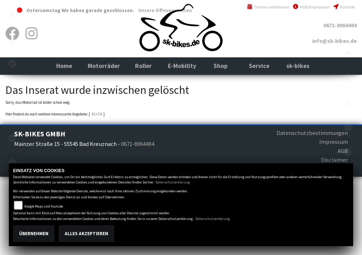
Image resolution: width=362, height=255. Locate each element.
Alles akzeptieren (86, 234)
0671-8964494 (340, 25)
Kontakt (344, 7)
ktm (12, 138)
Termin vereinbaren (268, 7)
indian (12, 113)
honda (12, 63)
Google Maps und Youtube (43, 206)
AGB (343, 151)
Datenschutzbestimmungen (312, 133)
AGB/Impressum (311, 7)
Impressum (333, 142)
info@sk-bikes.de (334, 41)
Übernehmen (33, 234)
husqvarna (12, 88)
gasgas (12, 39)
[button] (104, 65)
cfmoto (12, 14)
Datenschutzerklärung (173, 182)
